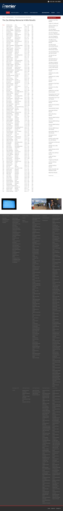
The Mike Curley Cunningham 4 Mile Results (53, 41)
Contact (58, 12)
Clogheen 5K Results (53, 159)
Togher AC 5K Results (53, 23)
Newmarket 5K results (54, 108)
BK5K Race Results (53, 172)
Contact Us (58, 508)
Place (3, 24)
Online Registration (34, 12)
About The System (15, 12)
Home (8, 12)
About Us (26, 12)
